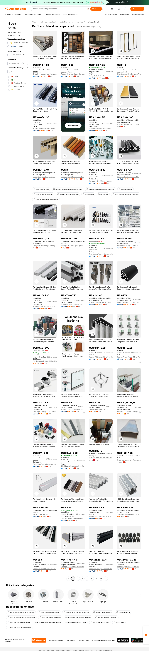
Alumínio (80, 22)
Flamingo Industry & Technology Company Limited (45, 412)
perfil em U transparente (102, 612)
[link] (146, 629)
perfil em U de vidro (41, 189)
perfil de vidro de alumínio (43, 194)
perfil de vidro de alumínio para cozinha (100, 189)
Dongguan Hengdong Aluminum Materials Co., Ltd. (129, 302)
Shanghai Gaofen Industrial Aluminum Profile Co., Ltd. (129, 177)
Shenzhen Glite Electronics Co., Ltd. (45, 569)
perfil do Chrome (125, 189)
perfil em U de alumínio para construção (67, 189)
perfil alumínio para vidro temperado (126, 194)
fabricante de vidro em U (100, 622)
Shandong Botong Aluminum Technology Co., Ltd (129, 246)
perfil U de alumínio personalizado (46, 199)
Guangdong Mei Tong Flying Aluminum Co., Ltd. (45, 177)
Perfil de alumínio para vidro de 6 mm (47, 622)
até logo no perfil (123, 612)
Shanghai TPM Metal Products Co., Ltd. (129, 514)
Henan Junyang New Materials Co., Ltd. (129, 460)
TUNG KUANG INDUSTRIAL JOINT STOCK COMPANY (101, 458)
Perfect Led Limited (40, 514)
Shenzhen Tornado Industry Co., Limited (129, 412)
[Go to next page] (106, 579)
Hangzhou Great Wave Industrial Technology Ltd (101, 181)
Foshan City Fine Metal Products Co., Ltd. (101, 302)
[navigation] (17, 300)
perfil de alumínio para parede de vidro (21, 617)
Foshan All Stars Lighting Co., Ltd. (101, 357)
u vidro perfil (119, 622)
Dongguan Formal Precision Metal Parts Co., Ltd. (45, 464)
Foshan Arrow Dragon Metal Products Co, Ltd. (129, 357)
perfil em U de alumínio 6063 (67, 194)
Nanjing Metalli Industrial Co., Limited (45, 361)
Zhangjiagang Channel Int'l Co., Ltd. (73, 177)
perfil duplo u (88, 194)
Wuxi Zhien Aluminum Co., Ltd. (100, 516)
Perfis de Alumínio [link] (93, 22)
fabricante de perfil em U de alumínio (21, 612)
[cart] (119, 9)
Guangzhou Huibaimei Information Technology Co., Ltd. (73, 567)
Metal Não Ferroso (66, 22)
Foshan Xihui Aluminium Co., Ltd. (73, 74)
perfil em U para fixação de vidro (19, 627)
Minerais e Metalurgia (48, 22)
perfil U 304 (103, 194)
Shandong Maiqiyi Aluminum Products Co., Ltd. (129, 74)
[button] (65, 51)
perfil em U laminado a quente (19, 622)
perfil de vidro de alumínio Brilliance (78, 617)
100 (101, 578)
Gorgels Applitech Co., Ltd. (98, 409)
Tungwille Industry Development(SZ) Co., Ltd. (101, 76)
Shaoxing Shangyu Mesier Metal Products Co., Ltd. (101, 569)
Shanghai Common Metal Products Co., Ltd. (73, 304)
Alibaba (34, 22)
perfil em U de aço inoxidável (50, 617)
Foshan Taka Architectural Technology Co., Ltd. (73, 409)
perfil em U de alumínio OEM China (76, 612)
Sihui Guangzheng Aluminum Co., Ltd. (73, 466)
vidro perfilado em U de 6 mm (106, 617)
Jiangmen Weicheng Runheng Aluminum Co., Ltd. (45, 246)
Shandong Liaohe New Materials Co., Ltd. (45, 74)
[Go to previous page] (68, 579)
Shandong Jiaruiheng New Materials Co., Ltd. (129, 567)
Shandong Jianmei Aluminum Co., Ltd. (101, 128)
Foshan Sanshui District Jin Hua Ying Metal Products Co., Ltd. (129, 124)
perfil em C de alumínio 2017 (49, 612)
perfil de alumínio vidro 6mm (75, 622)
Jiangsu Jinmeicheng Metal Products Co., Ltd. (73, 518)
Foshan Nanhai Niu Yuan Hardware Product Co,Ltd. (45, 128)
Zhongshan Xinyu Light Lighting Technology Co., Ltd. (73, 246)
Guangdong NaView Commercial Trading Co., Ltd (101, 254)
